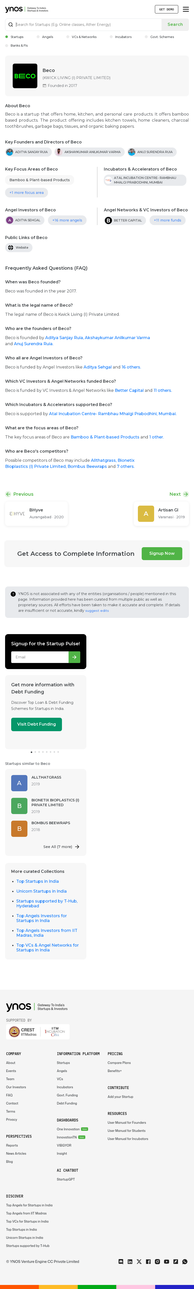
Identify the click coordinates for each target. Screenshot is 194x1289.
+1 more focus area (26, 192)
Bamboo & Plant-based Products (39, 180)
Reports (12, 1145)
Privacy (11, 1119)
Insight (62, 1153)
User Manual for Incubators (128, 1139)
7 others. (126, 466)
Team (10, 1079)
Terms (10, 1111)
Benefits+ (115, 1071)
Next (175, 494)
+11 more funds (167, 220)
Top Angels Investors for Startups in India (41, 918)
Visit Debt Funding (36, 724)
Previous (23, 494)
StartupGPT (66, 1179)
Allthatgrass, (104, 460)
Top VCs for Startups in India (27, 1221)
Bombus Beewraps (88, 466)
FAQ (9, 1095)
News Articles (16, 1153)
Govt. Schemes (159, 37)
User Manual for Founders (127, 1122)
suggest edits (97, 611)
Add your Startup (120, 1097)
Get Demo (166, 9)
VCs (60, 1079)
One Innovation (68, 1129)
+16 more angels (67, 220)
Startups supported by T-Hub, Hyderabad (46, 903)
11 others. (163, 390)
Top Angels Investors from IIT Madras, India (46, 933)
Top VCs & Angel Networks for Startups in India (47, 947)
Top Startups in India (37, 881)
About (10, 1063)
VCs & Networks (81, 37)
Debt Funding (67, 1103)
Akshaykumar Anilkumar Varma (117, 337)
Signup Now (162, 553)
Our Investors (16, 1087)
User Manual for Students (127, 1131)
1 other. (156, 437)
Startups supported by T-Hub (28, 1246)
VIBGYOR (64, 1145)
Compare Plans (119, 1063)
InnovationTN (67, 1137)
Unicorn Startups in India (41, 891)
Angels (45, 37)
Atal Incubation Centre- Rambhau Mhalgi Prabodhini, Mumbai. (112, 413)
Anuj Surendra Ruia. (33, 343)
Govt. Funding (67, 1095)
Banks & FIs (16, 45)
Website (22, 247)
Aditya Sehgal (98, 367)
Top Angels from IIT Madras (26, 1213)
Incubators (121, 37)
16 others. (131, 367)
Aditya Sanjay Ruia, (65, 337)
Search (175, 24)
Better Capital (129, 390)
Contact (12, 1103)
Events (11, 1071)
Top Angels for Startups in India (29, 1205)
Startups (14, 37)
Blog (9, 1161)
